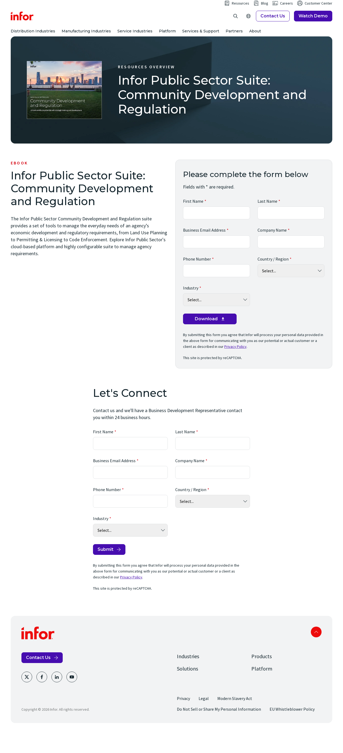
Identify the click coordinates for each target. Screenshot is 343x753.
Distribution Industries (33, 41)
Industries (188, 677)
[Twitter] (26, 698)
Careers (286, 14)
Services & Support (200, 41)
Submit (105, 570)
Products (261, 677)
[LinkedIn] (56, 698)
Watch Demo (313, 26)
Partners (234, 41)
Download (206, 340)
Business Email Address (204, 251)
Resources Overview (146, 88)
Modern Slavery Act (234, 719)
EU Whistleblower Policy (292, 730)
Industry (190, 309)
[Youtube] (71, 698)
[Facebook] (41, 698)
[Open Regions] (248, 26)
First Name (193, 222)
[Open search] (235, 26)
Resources (240, 14)
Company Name (272, 251)
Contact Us (272, 26)
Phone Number (197, 280)
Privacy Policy (235, 368)
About (255, 41)
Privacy (183, 719)
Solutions (187, 690)
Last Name (267, 222)
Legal (204, 719)
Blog (264, 14)
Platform (167, 41)
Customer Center (318, 14)
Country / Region (273, 280)
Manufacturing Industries (86, 41)
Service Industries (134, 41)
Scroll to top (316, 653)
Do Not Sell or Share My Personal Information (219, 730)
